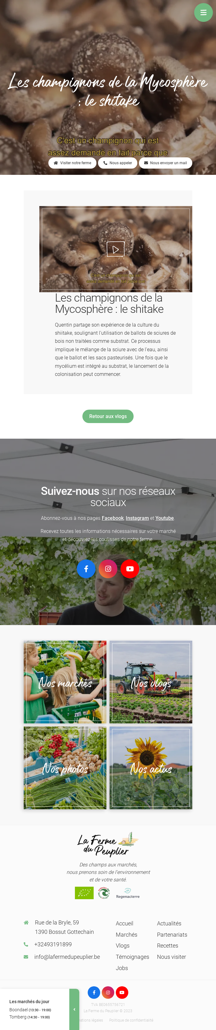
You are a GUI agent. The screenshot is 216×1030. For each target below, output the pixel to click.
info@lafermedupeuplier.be (67, 957)
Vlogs (123, 945)
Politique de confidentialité (131, 1020)
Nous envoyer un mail (165, 163)
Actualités (169, 923)
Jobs (122, 968)
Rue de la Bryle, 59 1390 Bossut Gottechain (64, 927)
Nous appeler (117, 163)
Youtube (164, 518)
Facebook (113, 518)
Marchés (126, 934)
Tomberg (29, 1016)
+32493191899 (53, 944)
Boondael (30, 1009)
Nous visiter (171, 957)
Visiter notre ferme (72, 163)
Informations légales (86, 1020)
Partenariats (172, 934)
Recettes (167, 945)
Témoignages (132, 957)
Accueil (124, 923)
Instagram (137, 518)
